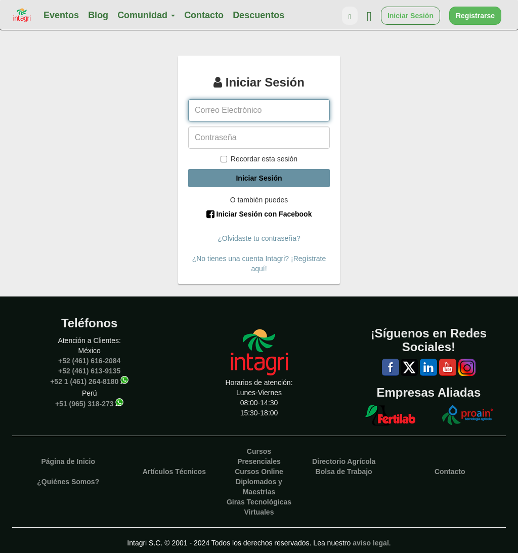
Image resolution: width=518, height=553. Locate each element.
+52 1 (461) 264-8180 (84, 381)
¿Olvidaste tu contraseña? (259, 238)
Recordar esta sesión (259, 159)
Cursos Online (259, 471)
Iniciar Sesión (410, 16)
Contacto (204, 15)
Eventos (61, 15)
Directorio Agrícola (344, 461)
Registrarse (475, 16)
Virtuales (259, 512)
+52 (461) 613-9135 (89, 371)
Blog (98, 15)
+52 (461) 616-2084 (89, 361)
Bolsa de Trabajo (344, 471)
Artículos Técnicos (174, 471)
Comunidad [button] (146, 15)
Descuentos (258, 15)
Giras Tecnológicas (259, 502)
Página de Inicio (68, 461)
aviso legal (371, 543)
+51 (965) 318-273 (84, 403)
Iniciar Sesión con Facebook (259, 214)
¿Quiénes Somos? (68, 482)
